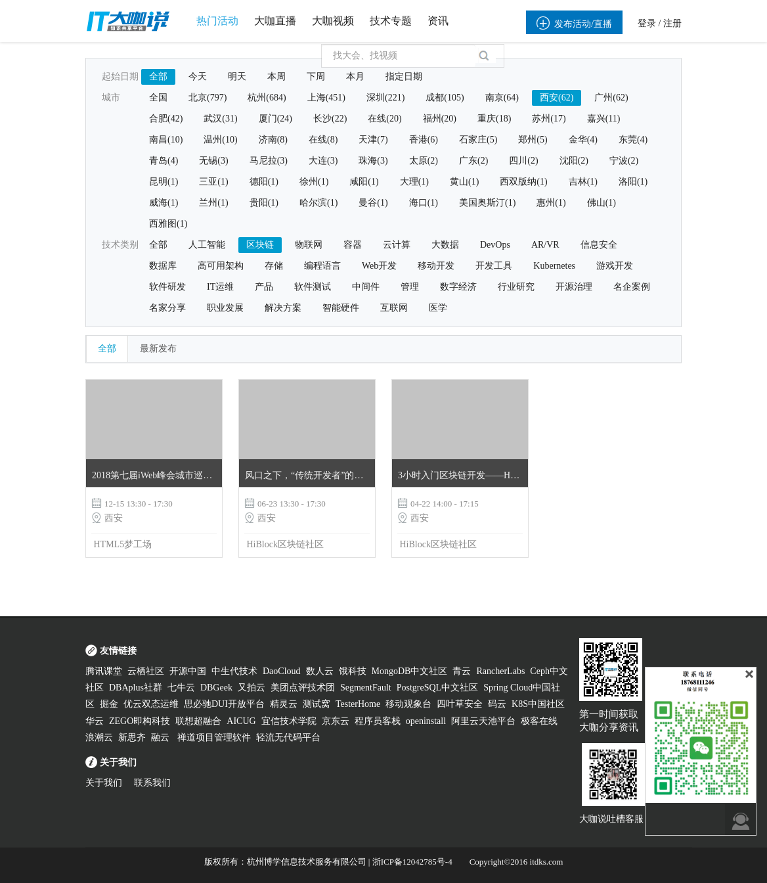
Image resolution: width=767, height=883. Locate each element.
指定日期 (403, 76)
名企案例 (631, 287)
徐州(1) (313, 182)
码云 (497, 704)
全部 (158, 76)
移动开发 (436, 266)
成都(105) (445, 97)
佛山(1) (601, 203)
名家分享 (167, 308)
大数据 (445, 245)
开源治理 (574, 287)
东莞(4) (633, 140)
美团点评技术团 (303, 687)
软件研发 (167, 287)
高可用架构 (221, 266)
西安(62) (556, 97)
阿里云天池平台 (483, 721)
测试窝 (316, 704)
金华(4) (583, 140)
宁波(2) (623, 161)
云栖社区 (145, 671)
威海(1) (163, 203)
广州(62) (611, 97)
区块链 (260, 245)
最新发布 (158, 348)
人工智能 (206, 245)
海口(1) (423, 203)
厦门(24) (275, 119)
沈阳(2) (573, 161)
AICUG (241, 721)
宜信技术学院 (289, 721)
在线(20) (384, 119)
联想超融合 (198, 721)
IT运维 (220, 287)
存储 (274, 266)
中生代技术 (234, 671)
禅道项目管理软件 (214, 737)
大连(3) (323, 161)
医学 (438, 308)
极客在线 (539, 721)
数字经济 (458, 287)
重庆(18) (494, 119)
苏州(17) (548, 119)
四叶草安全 (460, 704)
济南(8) (273, 140)
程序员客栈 (378, 721)
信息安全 (599, 245)
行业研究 (516, 287)
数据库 (163, 266)
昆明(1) (163, 182)
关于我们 (103, 783)
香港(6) (423, 140)
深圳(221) (385, 97)
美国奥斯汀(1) (487, 203)
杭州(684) (267, 97)
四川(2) (523, 161)
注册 (672, 23)
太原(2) (423, 161)
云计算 (396, 245)
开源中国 (187, 671)
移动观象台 (408, 704)
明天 (237, 76)
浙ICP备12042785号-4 (412, 862)
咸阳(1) (363, 182)
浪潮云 (99, 737)
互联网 (394, 308)
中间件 (366, 287)
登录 (647, 23)
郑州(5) (532, 140)
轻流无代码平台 (288, 737)
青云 (461, 671)
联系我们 (152, 783)
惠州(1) (551, 203)
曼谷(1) (373, 203)
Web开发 (379, 266)
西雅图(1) (168, 224)
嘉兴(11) (604, 119)
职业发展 (225, 308)
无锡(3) (213, 161)
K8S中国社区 (538, 704)
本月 (355, 76)
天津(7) (373, 140)
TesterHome (358, 704)
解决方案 (283, 308)
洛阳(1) (633, 182)
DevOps (495, 245)
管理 (410, 287)
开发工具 (493, 266)
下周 (316, 76)
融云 (161, 737)
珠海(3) (373, 161)
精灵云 (283, 704)
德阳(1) (264, 182)
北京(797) (207, 97)
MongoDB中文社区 (410, 671)
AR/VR (545, 245)
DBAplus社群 (135, 687)
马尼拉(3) (269, 161)
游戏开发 (614, 266)
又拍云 (251, 687)
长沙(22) (330, 119)
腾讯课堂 (103, 671)
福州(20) (439, 119)
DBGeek (216, 687)
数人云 (320, 671)
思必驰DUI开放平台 (224, 704)
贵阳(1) (264, 203)
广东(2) (473, 161)
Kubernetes (554, 266)
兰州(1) (213, 203)
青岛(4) (163, 161)
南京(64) (502, 97)
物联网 (308, 245)
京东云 (335, 721)
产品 (264, 287)
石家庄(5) (478, 140)
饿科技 (352, 671)
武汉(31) (220, 119)
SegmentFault (365, 687)
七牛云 (181, 687)
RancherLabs (500, 671)
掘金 (109, 704)
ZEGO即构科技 (139, 721)
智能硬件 (340, 308)
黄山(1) (464, 182)
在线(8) (323, 140)
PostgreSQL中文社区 (437, 687)
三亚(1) (213, 182)
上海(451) (326, 97)
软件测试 (312, 287)
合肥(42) (166, 119)
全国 (158, 97)
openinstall (426, 721)
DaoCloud (282, 671)
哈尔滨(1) (318, 203)
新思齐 (132, 737)
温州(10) (220, 140)
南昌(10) (166, 140)
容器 (352, 245)
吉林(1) (583, 182)
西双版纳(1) (523, 182)
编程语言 (322, 266)
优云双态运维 (151, 704)
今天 (197, 76)
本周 (276, 76)
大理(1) (414, 182)
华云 (94, 721)
